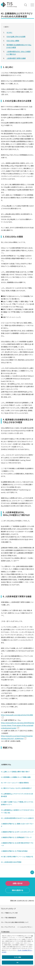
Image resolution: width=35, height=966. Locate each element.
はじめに (9, 32)
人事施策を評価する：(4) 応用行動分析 (17, 844)
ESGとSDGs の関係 (13, 41)
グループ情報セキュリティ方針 (9, 913)
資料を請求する (17, 890)
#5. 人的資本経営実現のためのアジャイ (17, 818)
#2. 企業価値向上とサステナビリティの (17, 795)
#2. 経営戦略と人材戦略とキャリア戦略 (16, 777)
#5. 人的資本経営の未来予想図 (11, 862)
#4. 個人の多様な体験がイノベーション (17, 856)
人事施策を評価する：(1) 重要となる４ (17, 825)
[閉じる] (32, 936)
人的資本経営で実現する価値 (16, 58)
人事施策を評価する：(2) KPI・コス (17, 832)
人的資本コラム (6, 764)
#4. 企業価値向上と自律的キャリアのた (17, 811)
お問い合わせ (17, 883)
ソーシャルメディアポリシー (25, 927)
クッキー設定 (17, 957)
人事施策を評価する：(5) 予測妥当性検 (14, 851)
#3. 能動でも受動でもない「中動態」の (17, 803)
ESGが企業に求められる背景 (16, 36)
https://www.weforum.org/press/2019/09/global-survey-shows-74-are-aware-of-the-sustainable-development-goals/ (17, 725)
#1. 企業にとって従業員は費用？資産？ (15, 771)
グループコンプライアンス (8, 927)
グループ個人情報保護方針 (8, 918)
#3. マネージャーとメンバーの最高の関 (15, 783)
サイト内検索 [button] (25, 5)
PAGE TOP (32, 872)
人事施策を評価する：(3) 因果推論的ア (16, 837)
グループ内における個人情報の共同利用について (15, 922)
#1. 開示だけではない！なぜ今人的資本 (16, 788)
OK (17, 962)
